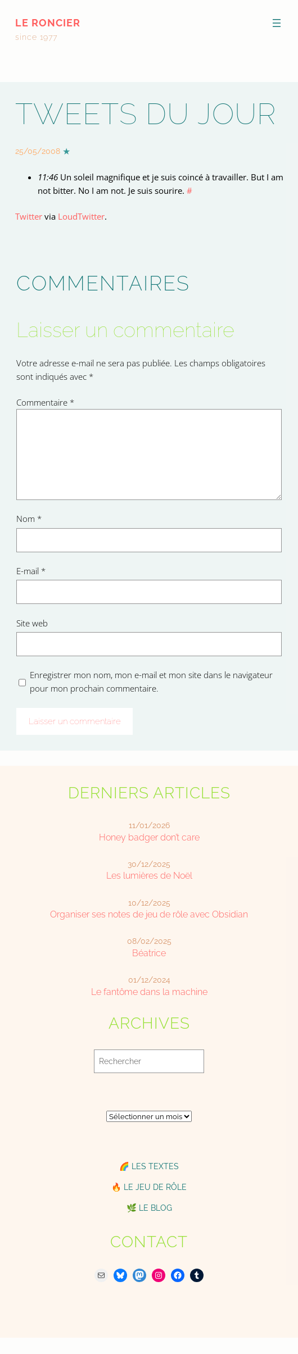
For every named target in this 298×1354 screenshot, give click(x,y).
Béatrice (149, 953)
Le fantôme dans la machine (149, 992)
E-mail (31, 570)
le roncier (47, 23)
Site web (32, 623)
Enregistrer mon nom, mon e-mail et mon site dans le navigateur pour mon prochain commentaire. (151, 681)
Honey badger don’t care (149, 837)
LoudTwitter (81, 216)
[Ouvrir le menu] (276, 23)
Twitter (28, 216)
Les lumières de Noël (149, 875)
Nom (29, 518)
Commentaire (45, 402)
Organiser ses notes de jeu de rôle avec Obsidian (149, 914)
